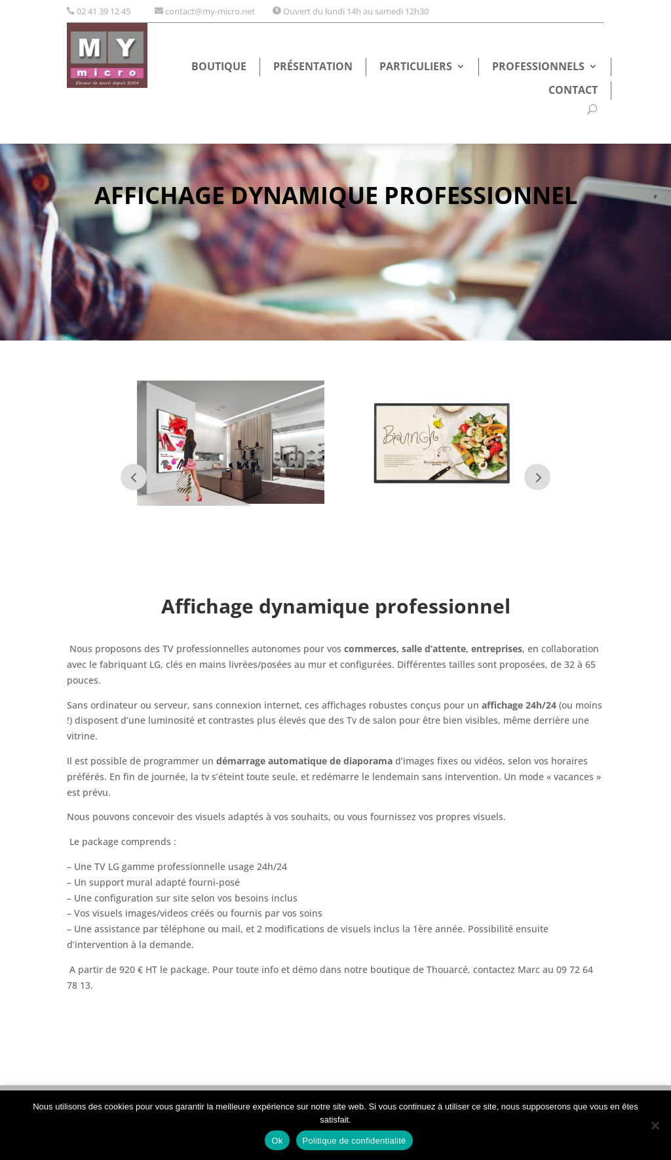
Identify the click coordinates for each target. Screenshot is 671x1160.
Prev (134, 477)
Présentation (313, 67)
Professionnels (538, 67)
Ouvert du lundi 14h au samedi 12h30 (356, 11)
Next (537, 477)
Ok (276, 1141)
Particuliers (415, 67)
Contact (573, 91)
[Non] (654, 1125)
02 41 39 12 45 (103, 11)
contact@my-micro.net (210, 11)
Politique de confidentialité (354, 1141)
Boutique (218, 67)
